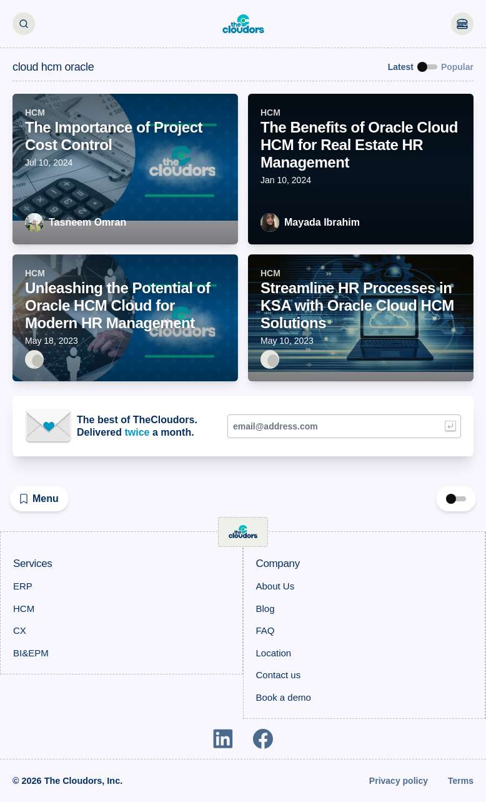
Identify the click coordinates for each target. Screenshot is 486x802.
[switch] (427, 66)
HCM (23, 608)
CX (19, 630)
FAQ (265, 630)
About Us (275, 586)
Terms (461, 781)
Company (278, 563)
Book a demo (283, 697)
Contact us (278, 674)
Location (274, 653)
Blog (265, 608)
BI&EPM (31, 653)
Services (32, 563)
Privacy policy (398, 781)
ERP (22, 586)
